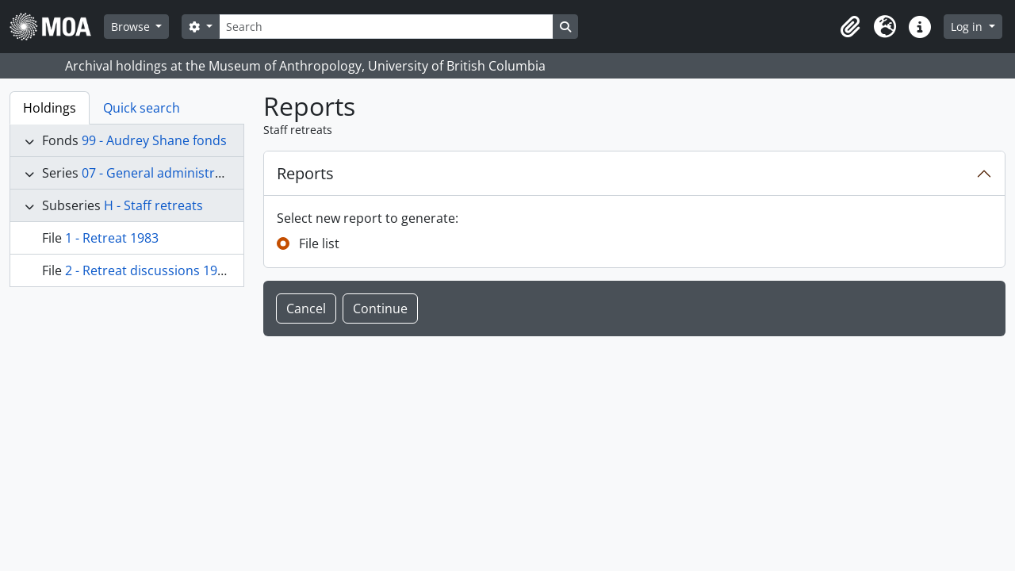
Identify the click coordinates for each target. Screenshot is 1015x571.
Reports (305, 173)
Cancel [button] (306, 308)
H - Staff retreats (153, 205)
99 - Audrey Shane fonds (154, 140)
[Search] (386, 26)
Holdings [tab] (49, 108)
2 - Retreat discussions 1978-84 (157, 270)
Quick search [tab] (141, 108)
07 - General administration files (177, 173)
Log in (968, 26)
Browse (132, 26)
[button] (850, 27)
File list (319, 243)
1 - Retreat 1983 (112, 238)
